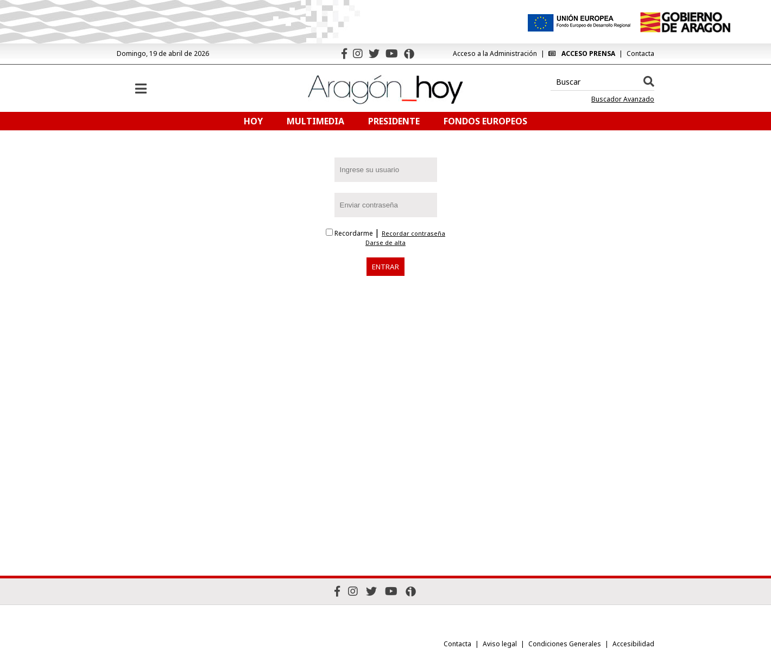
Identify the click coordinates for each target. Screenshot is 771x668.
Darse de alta (385, 243)
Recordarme (350, 233)
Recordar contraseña (413, 233)
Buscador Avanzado (622, 99)
